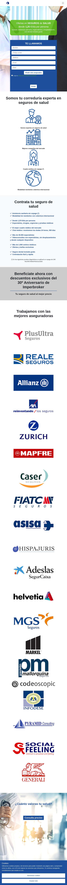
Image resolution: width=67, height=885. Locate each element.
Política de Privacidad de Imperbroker (27, 75)
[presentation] (33, 81)
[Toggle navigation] (63, 3)
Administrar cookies (33, 875)
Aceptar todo (33, 881)
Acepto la (25, 75)
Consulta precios (33, 818)
